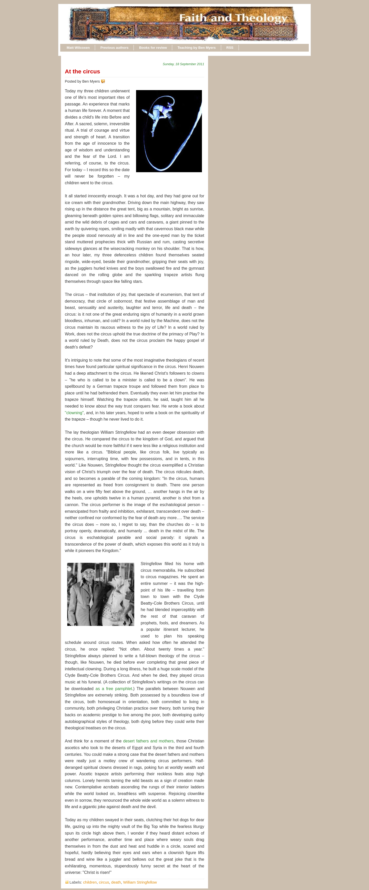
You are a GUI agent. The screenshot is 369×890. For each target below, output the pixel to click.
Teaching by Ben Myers (197, 48)
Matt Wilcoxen (78, 48)
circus (104, 882)
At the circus (82, 71)
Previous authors (114, 48)
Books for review (153, 48)
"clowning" (74, 413)
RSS (229, 48)
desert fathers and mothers (148, 741)
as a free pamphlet (114, 688)
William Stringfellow (140, 882)
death (116, 882)
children (90, 882)
